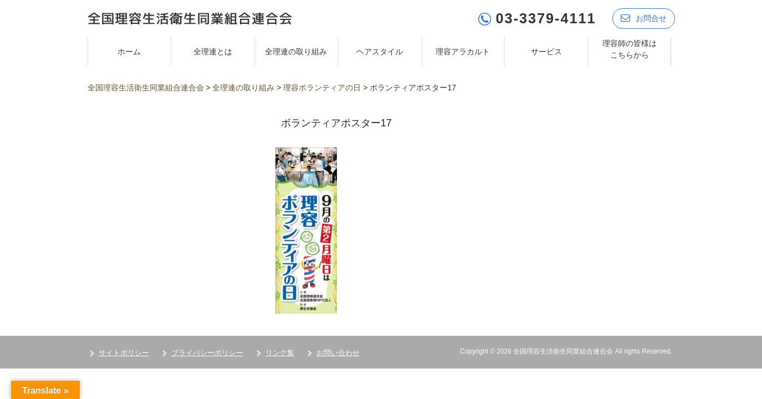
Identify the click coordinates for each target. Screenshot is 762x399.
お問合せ (644, 18)
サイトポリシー (124, 353)
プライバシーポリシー (207, 353)
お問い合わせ (338, 353)
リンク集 (279, 353)
